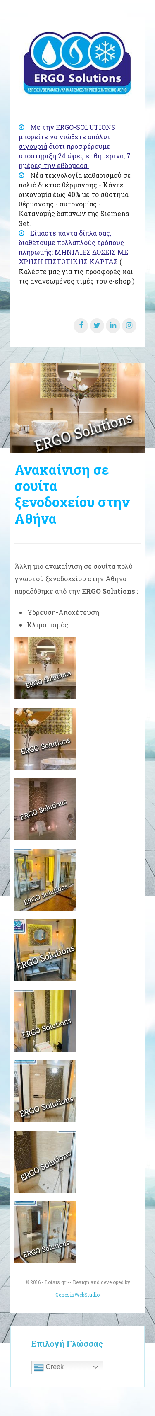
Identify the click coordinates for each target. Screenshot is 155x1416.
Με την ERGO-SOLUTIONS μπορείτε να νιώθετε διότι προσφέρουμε (75, 146)
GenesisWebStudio (77, 1294)
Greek (49, 1367)
